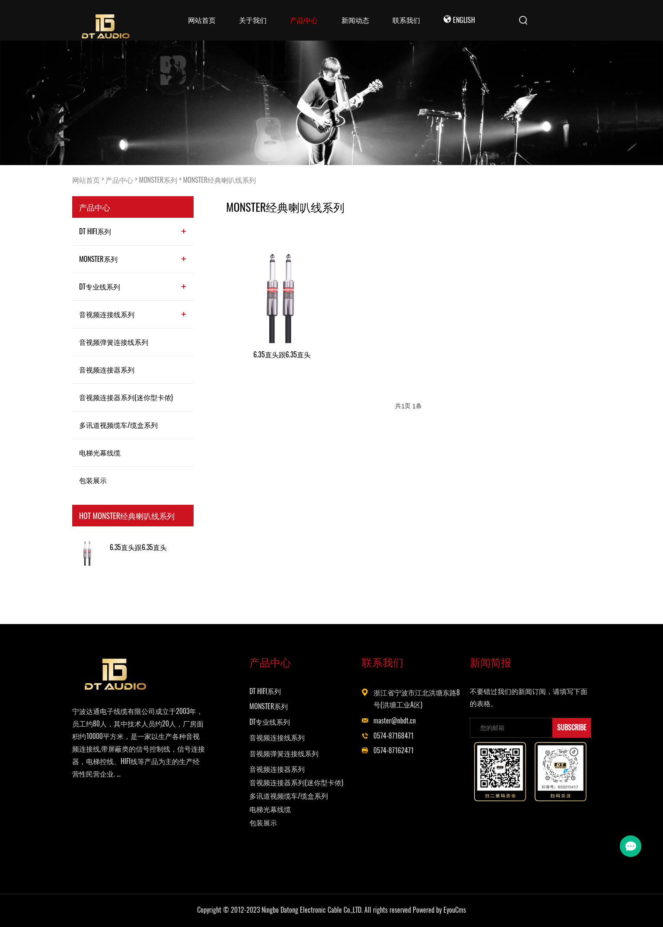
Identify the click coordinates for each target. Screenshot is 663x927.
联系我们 (406, 20)
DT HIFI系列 (95, 231)
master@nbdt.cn (394, 720)
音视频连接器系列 (106, 369)
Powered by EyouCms (438, 909)
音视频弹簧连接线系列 (113, 342)
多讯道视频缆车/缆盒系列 (118, 425)
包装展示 (93, 480)
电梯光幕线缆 (100, 452)
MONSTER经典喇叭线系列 (219, 180)
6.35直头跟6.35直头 (138, 547)
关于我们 (253, 20)
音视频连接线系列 (106, 314)
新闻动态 (355, 20)
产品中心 (304, 20)
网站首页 (202, 20)
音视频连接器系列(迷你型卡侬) (126, 397)
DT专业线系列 (99, 286)
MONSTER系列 (158, 180)
